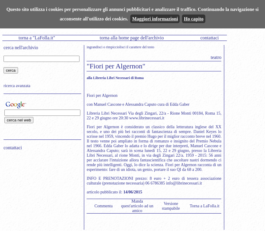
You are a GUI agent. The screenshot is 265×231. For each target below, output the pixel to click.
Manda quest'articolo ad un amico (137, 206)
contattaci (209, 37)
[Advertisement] (40, 193)
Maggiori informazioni (155, 18)
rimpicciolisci (116, 47)
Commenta (104, 206)
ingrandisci (94, 47)
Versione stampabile (171, 206)
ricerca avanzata (17, 86)
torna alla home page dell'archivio (132, 37)
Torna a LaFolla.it (205, 206)
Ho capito (193, 18)
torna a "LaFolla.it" (37, 37)
